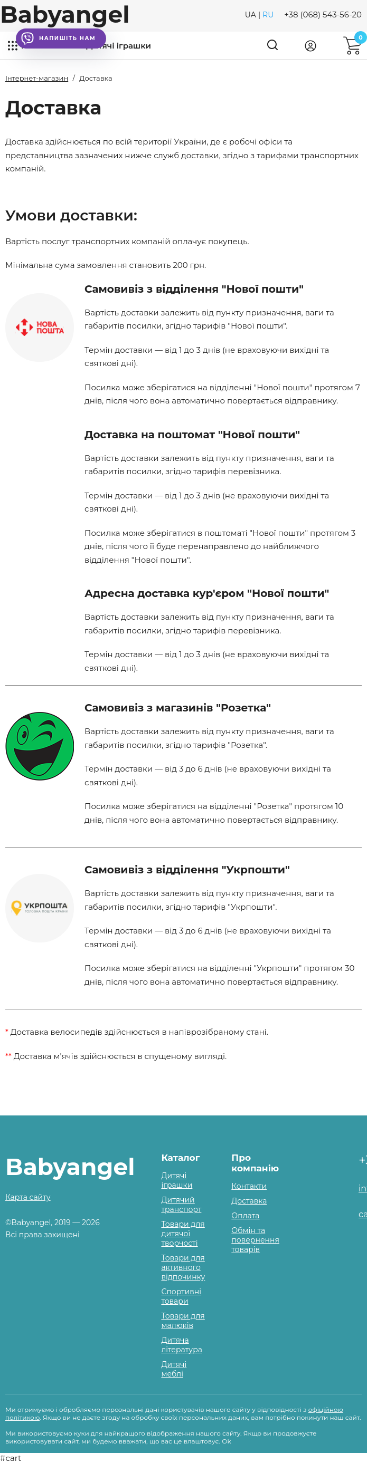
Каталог (180, 1157)
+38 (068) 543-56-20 (323, 14)
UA (250, 15)
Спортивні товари (181, 1296)
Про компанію (255, 1162)
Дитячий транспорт (181, 1204)
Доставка (249, 1201)
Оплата (245, 1215)
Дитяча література (181, 1344)
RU (268, 15)
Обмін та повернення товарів (255, 1240)
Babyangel (64, 14)
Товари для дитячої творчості (182, 1233)
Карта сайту (28, 1197)
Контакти (249, 1186)
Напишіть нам (58, 38)
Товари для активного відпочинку (183, 1267)
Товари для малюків (182, 1320)
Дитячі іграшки (118, 46)
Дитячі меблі (173, 1369)
